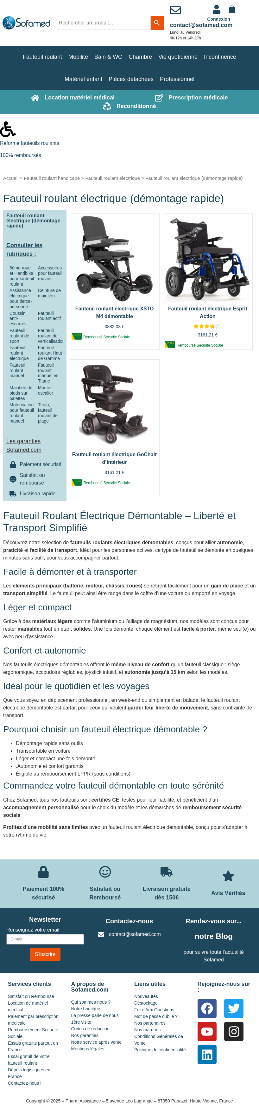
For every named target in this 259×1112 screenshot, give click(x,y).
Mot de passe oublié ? (156, 1016)
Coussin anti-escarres (18, 319)
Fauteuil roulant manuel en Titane (48, 373)
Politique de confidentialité (160, 1049)
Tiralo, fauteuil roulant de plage (48, 412)
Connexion (218, 19)
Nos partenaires (150, 1023)
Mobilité (78, 57)
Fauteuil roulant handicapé (52, 178)
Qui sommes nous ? (91, 1002)
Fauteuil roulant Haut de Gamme (50, 353)
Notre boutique (85, 1008)
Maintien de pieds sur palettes (20, 393)
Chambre (140, 57)
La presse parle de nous (95, 1015)
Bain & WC (108, 57)
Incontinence (220, 57)
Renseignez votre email (32, 929)
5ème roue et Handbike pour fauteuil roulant (21, 275)
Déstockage (146, 1003)
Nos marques (147, 1029)
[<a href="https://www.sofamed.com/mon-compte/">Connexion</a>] (216, 9)
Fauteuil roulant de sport (19, 336)
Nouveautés (146, 996)
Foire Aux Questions (154, 1009)
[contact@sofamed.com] (175, 10)
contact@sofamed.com (201, 25)
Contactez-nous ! (24, 1083)
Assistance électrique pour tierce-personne (20, 298)
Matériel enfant (83, 79)
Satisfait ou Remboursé (31, 996)
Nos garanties (84, 1035)
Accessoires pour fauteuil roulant (50, 273)
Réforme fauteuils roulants (29, 143)
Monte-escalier (45, 390)
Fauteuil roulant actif (49, 316)
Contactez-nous (129, 921)
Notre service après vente (96, 1042)
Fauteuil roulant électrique (112, 178)
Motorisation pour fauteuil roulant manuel (21, 412)
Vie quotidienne (178, 57)
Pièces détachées (131, 79)
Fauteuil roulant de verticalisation (51, 336)
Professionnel (177, 79)
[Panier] (232, 9)
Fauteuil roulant (42, 57)
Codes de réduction (90, 1028)
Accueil (10, 178)
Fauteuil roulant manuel (17, 370)
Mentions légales (87, 1048)
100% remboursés (20, 155)
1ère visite (81, 1022)
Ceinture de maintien (49, 293)
